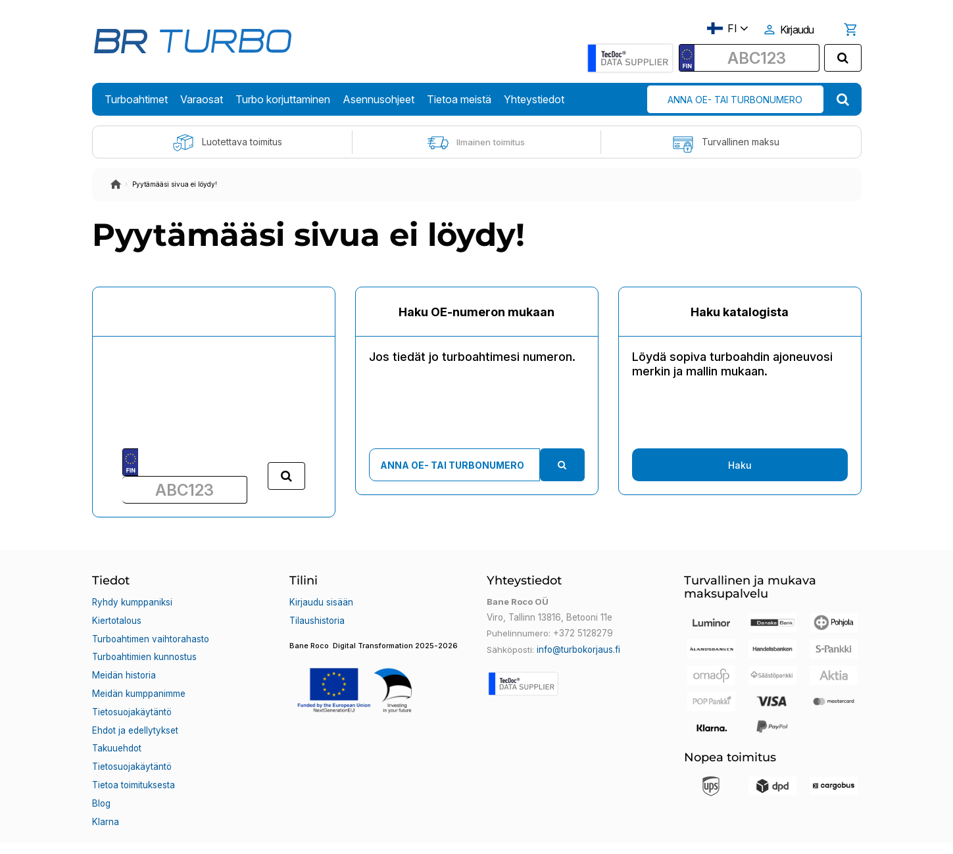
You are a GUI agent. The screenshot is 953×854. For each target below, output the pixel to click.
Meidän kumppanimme (138, 680)
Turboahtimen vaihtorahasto (150, 633)
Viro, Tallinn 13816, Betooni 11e (549, 617)
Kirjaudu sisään (321, 601)
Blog (101, 775)
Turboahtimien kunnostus (144, 649)
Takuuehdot (116, 728)
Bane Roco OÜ (129, 832)
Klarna (105, 791)
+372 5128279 (582, 633)
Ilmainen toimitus (476, 142)
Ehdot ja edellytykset (134, 712)
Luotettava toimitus (227, 142)
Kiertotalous (116, 617)
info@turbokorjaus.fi (578, 649)
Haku (740, 465)
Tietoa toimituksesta (133, 759)
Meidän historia (123, 664)
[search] (843, 58)
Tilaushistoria (317, 617)
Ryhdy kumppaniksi (131, 601)
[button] (378, 676)
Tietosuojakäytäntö (131, 696)
